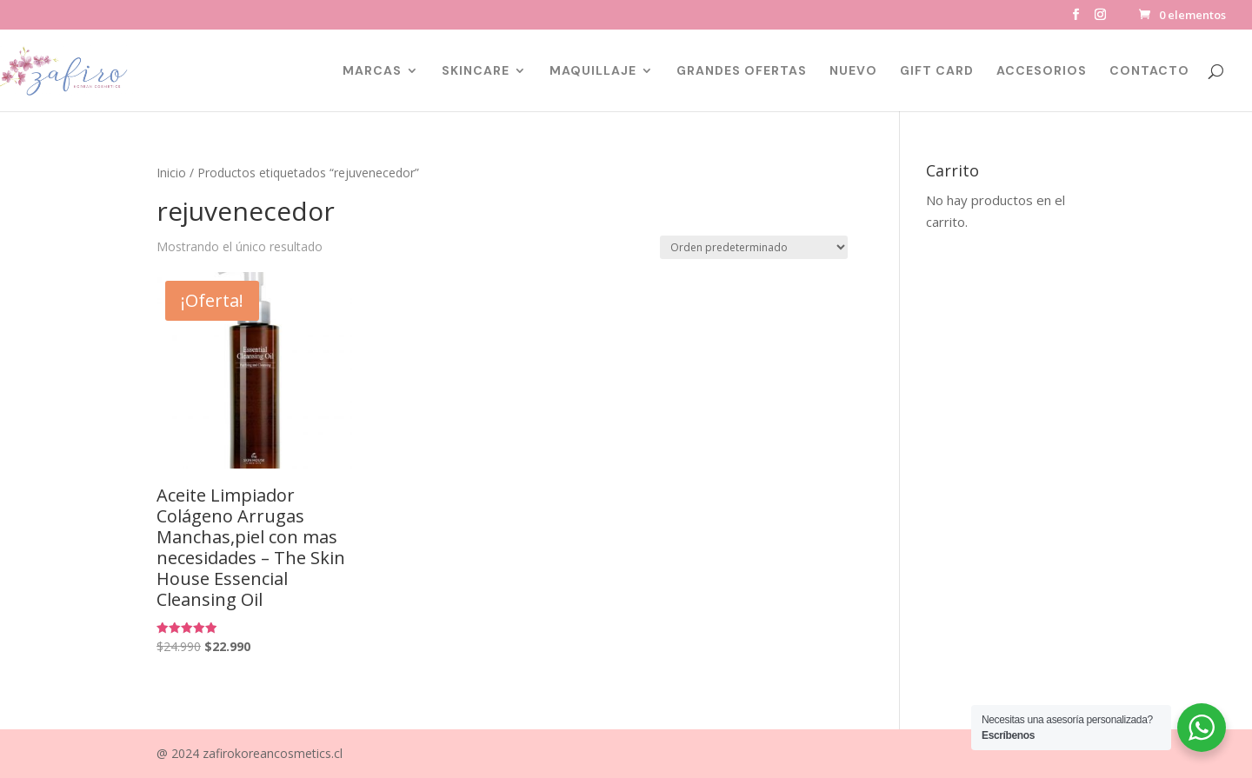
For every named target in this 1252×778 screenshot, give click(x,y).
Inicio (171, 172)
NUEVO (853, 71)
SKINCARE (475, 71)
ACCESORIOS (1041, 71)
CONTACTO (1149, 71)
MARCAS (372, 71)
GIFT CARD (937, 71)
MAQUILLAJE (592, 71)
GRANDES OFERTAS (741, 71)
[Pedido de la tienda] (754, 247)
